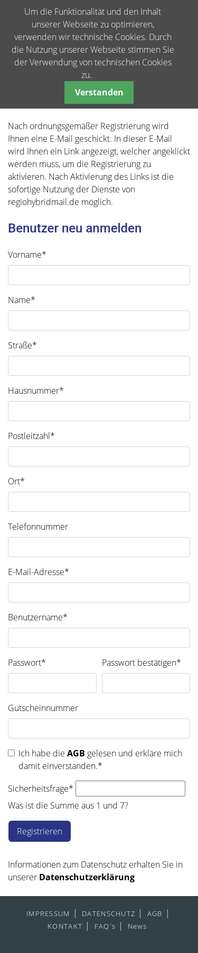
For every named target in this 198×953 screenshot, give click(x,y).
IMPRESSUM (48, 913)
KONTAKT (65, 926)
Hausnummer (36, 390)
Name (21, 300)
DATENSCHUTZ (108, 913)
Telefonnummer (38, 526)
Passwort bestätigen (141, 662)
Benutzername (38, 617)
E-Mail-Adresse (38, 572)
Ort (16, 481)
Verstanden (99, 92)
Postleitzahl (31, 436)
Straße (22, 345)
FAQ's (105, 926)
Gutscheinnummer (43, 708)
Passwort (27, 662)
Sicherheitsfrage (40, 788)
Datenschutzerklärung (87, 877)
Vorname (27, 254)
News (137, 926)
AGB (77, 753)
